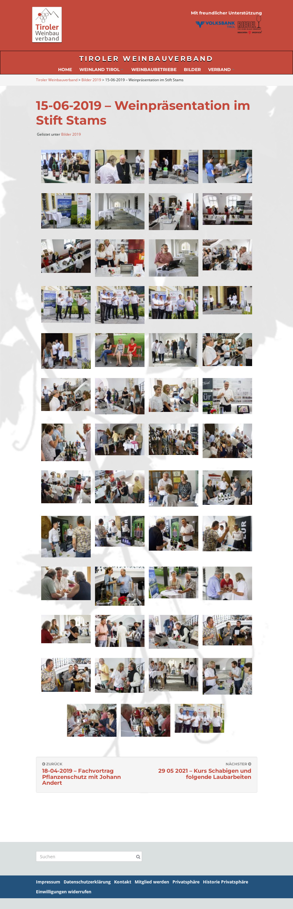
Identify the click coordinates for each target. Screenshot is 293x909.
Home (65, 69)
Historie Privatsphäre (225, 882)
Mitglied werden (152, 882)
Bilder (192, 69)
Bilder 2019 (71, 134)
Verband (221, 69)
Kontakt (122, 882)
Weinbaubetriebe (153, 69)
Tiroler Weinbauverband (146, 58)
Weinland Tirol (101, 69)
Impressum (48, 882)
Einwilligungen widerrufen (63, 892)
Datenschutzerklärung (87, 882)
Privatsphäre (186, 882)
